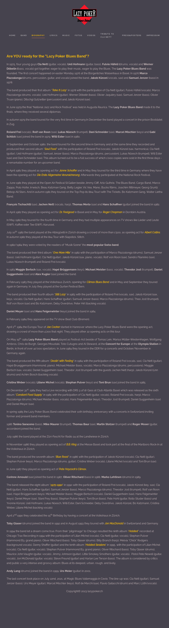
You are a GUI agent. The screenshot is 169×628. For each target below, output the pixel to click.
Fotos (78, 35)
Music (66, 35)
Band (24, 35)
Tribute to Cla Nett (107, 35)
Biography (38, 35)
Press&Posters (131, 35)
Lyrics (54, 35)
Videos (91, 35)
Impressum (153, 35)
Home (12, 35)
